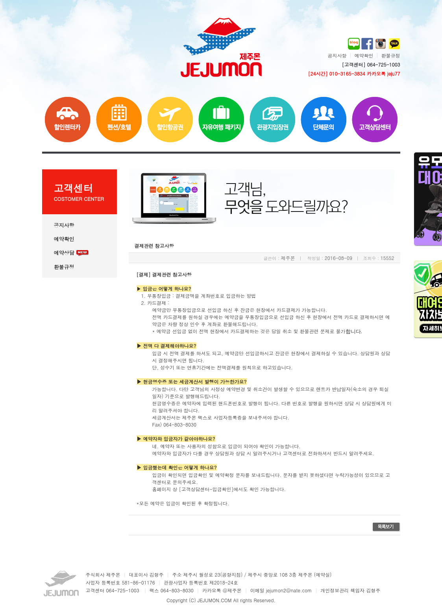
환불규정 (390, 55)
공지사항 (336, 55)
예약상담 (71, 252)
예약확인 (363, 55)
